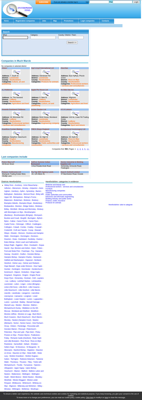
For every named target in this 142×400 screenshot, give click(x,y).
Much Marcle (37, 317)
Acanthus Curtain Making (12, 129)
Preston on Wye (10, 335)
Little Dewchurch (10, 290)
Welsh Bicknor (15, 377)
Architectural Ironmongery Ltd (73, 129)
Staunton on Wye (19, 353)
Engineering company (50, 123)
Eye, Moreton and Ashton (20, 248)
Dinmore (21, 233)
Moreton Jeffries (10, 314)
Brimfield (13, 209)
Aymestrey (30, 191)
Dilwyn (6, 233)
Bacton (38, 191)
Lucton (29, 299)
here (106, 398)
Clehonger (20, 224)
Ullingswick (8, 368)
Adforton (7, 188)
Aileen (4, 68)
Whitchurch (26, 383)
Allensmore (16, 188)
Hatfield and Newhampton (14, 260)
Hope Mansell (9, 266)
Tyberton (37, 365)
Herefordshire (15, 80)
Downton (7, 239)
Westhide (7, 380)
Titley (30, 362)
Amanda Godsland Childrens (13, 109)
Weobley (38, 377)
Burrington (32, 218)
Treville (19, 365)
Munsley (7, 320)
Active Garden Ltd (38, 109)
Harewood (37, 257)
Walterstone (16, 374)
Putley (6, 338)
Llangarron (26, 293)
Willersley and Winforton (27, 386)
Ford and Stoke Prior (12, 251)
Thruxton (23, 362)
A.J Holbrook (7, 90)
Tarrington (14, 359)
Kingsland (8, 275)
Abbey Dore (8, 185)
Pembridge (22, 326)
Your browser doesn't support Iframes (45, 44)
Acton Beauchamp (30, 185)
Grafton (23, 254)
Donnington (14, 236)
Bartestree (18, 194)
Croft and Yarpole (20, 230)
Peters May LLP (8, 162)
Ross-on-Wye (73, 80)
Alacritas (64, 68)
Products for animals (49, 82)
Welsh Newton (28, 377)
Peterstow (8, 332)
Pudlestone (35, 335)
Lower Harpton (19, 299)
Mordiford (34, 311)
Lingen (23, 284)
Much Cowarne (10, 317)
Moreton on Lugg (24, 314)
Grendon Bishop (33, 254)
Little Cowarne (33, 287)
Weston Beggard (19, 380)
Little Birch (23, 287)
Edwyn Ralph (9, 245)
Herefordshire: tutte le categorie (120, 205)
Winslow (7, 389)
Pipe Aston (30, 332)
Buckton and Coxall (11, 218)
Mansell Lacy (9, 305)
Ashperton (33, 188)
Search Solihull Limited (70, 172)
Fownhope (25, 251)
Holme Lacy (16, 263)
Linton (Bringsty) (33, 284)
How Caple (38, 266)
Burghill (23, 218)
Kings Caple (35, 272)
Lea (6, 281)
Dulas (15, 239)
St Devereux (20, 347)
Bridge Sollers (28, 206)
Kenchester (26, 269)
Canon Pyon (33, 221)
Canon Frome (22, 221)
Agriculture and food (20, 103)
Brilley (6, 209)
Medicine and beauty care (55, 185)
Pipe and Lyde (18, 332)
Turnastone (28, 365)
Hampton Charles (25, 257)
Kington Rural (35, 275)
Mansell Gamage (33, 302)
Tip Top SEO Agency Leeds (42, 172)
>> (88, 149)
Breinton (18, 206)
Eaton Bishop (9, 242)
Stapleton (30, 350)
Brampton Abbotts (11, 203)
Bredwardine (9, 206)
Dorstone (34, 236)
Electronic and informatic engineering (60, 197)
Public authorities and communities (59, 195)
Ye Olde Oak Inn (67, 90)
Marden (19, 305)
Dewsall (38, 230)
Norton (16, 323)
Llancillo (7, 293)
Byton (6, 221)
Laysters (40, 278)
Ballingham (8, 194)
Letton (16, 284)
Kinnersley (19, 278)
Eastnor (39, 239)
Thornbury (14, 362)
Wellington (26, 374)
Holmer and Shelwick (31, 263)
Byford (39, 218)
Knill (34, 278)
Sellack (26, 344)
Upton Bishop (31, 368)
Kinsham (27, 278)
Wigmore (12, 386)
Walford (24, 371)
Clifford (28, 224)
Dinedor (14, 233)
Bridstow (38, 206)
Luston (6, 302)
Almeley (25, 188)
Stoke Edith (31, 353)
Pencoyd (22, 329)
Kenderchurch (37, 269)
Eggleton (19, 245)
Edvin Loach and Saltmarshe (27, 242)
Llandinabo (16, 293)
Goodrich (15, 254)
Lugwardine (38, 299)
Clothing (49, 193)
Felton (39, 248)
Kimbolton (25, 272)
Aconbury (18, 185)
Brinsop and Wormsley (27, 209)
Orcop (6, 326)
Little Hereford (23, 290)
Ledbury (13, 99)
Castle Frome (9, 224)
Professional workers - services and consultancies (74, 85)
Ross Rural (25, 341)
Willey (39, 386)
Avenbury (15, 191)
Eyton (33, 248)
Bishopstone (18, 197)
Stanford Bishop (20, 350)
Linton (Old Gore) (11, 287)
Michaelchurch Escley (12, 308)
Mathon (34, 305)
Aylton (22, 191)
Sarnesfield (18, 344)
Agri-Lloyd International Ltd (42, 68)
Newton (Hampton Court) (21, 320)
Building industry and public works (58, 199)
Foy (32, 251)
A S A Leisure (66, 109)
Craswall (38, 227)
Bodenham (18, 200)
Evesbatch (33, 245)
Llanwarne (18, 296)
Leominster (14, 78)
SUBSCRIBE (43, 2)
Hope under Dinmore (24, 266)
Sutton (6, 359)
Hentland (37, 260)
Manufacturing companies (55, 191)
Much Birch (36, 314)
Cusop (30, 230)
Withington (16, 389)
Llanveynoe (8, 296)
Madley (22, 302)
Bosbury (35, 200)
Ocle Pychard (37, 323)
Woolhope (34, 389)
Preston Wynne (24, 335)
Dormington (25, 236)
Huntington (16, 269)
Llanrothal (35, 293)
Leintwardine (36, 281)
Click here (89, 398)
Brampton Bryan (25, 203)
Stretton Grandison (16, 356)
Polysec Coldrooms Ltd (11, 172)
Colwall (16, 227)
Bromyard (38, 215)
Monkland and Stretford (20, 311)
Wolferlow (25, 389)
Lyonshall (14, 302)
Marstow (26, 305)
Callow (12, 221)
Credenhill (8, 230)
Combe (23, 227)
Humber (7, 269)
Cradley (30, 227)
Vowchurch (8, 371)
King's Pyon (8, 278)
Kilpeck (17, 272)
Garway (7, 254)
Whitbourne (16, 383)
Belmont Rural (29, 194)
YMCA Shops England (40, 129)
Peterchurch (31, 329)
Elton (26, 245)
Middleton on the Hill (30, 308)
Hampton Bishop (10, 257)
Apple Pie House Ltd (39, 90)
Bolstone (27, 200)
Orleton (13, 326)
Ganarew (38, 251)
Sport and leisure (78, 125)
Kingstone (17, 275)
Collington (8, 227)
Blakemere (8, 200)
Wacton (17, 371)
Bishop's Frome (30, 197)
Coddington (36, 224)
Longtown (27, 296)
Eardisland (22, 239)
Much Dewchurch (23, 317)
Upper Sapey (19, 368)
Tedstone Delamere (27, 359)
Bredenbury (37, 203)
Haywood (29, 260)
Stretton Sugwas (31, 356)
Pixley (37, 332)
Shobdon (34, 344)
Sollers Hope (9, 347)
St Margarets (31, 347)
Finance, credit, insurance (55, 201)
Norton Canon (25, 323)
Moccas (7, 311)
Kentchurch (8, 272)
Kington (13, 139)
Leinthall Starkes (23, 281)
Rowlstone (8, 344)
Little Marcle (35, 290)
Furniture (49, 189)
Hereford (7, 263)
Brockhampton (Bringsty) (23, 215)
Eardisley (31, 239)
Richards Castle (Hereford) (21, 338)
